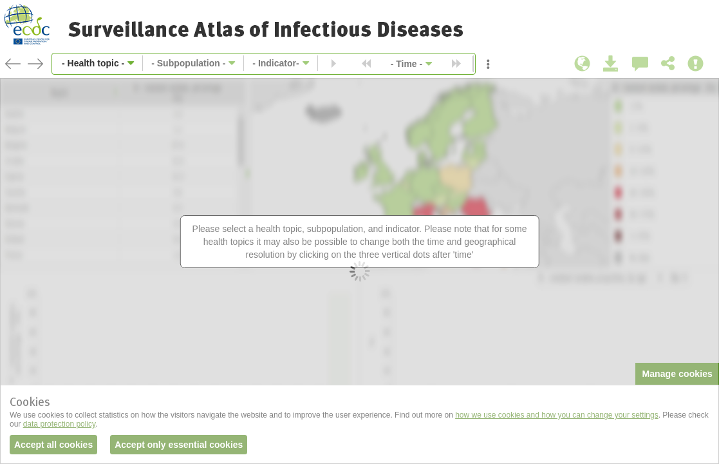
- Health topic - (93, 63)
